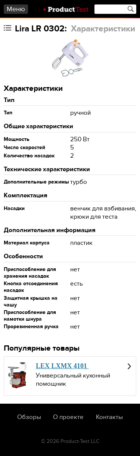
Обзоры (29, 417)
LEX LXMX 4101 (62, 366)
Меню (16, 9)
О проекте (68, 417)
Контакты (109, 417)
